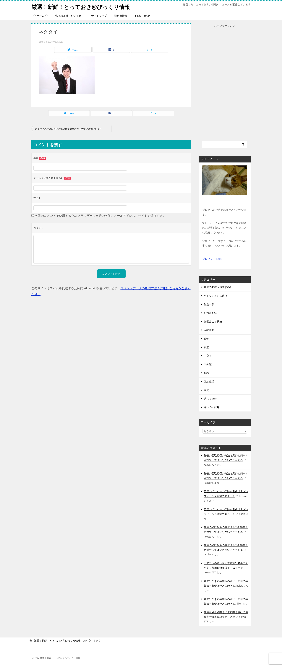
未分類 (208, 364)
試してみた (210, 398)
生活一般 (209, 304)
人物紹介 (209, 329)
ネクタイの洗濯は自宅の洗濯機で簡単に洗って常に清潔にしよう (68, 129)
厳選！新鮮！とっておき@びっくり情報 (82, 6)
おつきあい (210, 312)
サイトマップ (99, 15)
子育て (208, 355)
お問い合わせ (142, 15)
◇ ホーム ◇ (40, 15)
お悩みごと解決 (213, 321)
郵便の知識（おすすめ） (69, 15)
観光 (206, 390)
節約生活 (209, 381)
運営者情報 (120, 15)
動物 (206, 338)
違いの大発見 (211, 407)
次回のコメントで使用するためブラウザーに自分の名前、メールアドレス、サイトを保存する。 (100, 215)
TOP (60, 640)
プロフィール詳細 (212, 258)
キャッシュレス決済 (215, 295)
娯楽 (206, 347)
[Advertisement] (224, 83)
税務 (206, 372)
